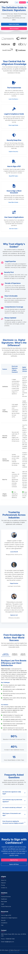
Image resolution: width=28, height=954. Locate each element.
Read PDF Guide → (14, 176)
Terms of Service (14, 952)
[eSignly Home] (4, 2)
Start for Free (22, 2)
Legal (2, 904)
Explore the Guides (14, 24)
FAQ (2, 925)
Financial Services (6, 896)
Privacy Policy (24, 950)
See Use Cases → (14, 228)
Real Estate (4, 901)
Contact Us (4, 887)
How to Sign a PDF (6, 915)
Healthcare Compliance (15, 654)
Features (3, 882)
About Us (3, 880)
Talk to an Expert (14, 28)
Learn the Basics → (14, 99)
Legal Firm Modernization (5, 654)
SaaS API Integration (23, 654)
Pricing (3, 885)
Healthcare (4, 899)
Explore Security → (14, 151)
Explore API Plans (14, 864)
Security (3, 920)
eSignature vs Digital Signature (9, 918)
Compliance (4, 922)
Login (16, 2)
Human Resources (6, 906)
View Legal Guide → (14, 125)
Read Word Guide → (14, 202)
